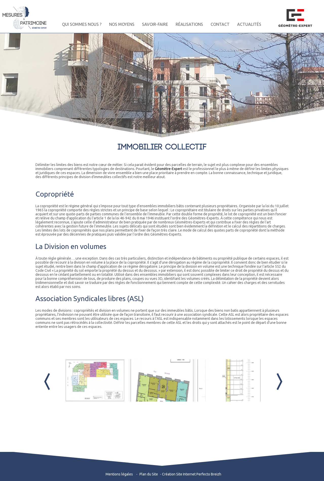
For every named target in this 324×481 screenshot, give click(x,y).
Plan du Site (148, 474)
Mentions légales (119, 474)
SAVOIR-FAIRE (155, 24)
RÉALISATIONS (189, 24)
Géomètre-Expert (168, 169)
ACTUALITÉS (249, 24)
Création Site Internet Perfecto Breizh (191, 474)
